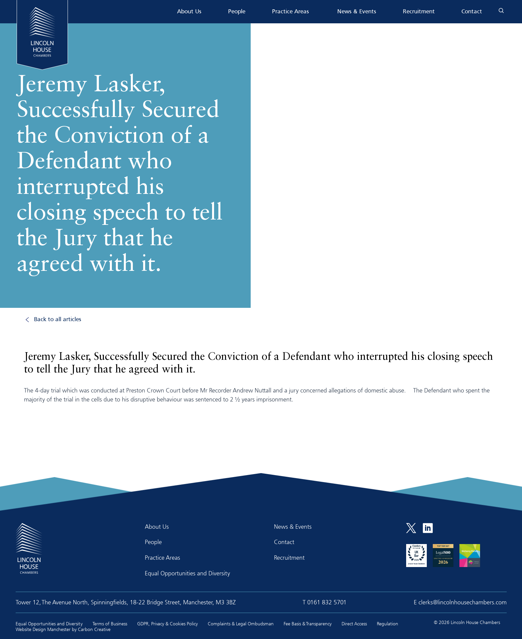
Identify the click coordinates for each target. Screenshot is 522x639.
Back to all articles (57, 319)
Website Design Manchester (43, 629)
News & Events (356, 12)
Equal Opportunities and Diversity (187, 573)
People (236, 12)
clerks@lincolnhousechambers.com (462, 602)
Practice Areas (290, 12)
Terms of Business (110, 623)
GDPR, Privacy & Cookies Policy (167, 623)
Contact (471, 12)
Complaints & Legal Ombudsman (241, 623)
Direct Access (354, 623)
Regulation (387, 623)
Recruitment (419, 12)
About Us (189, 12)
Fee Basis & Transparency (308, 623)
